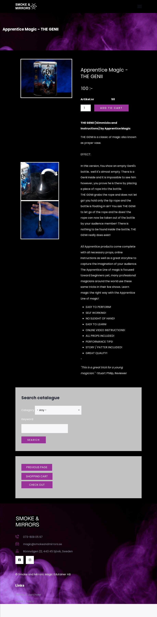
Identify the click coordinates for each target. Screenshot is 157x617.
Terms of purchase (28, 595)
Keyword (27, 419)
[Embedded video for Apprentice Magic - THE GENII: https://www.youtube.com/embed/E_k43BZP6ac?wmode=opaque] (46, 130)
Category (27, 410)
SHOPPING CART (37, 476)
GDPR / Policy (24, 601)
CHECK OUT (37, 485)
